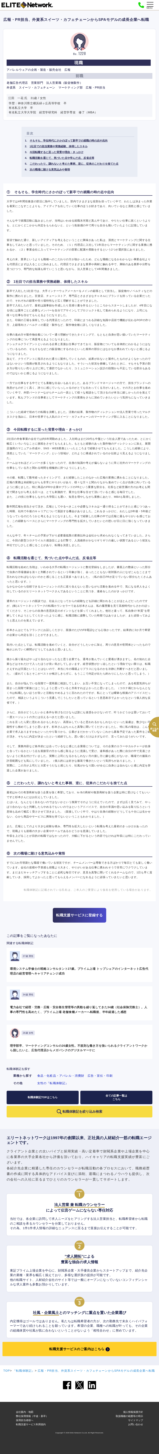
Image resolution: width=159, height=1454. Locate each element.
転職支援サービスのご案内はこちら (77, 1349)
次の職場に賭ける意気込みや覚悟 (50, 169)
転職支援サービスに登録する (79, 915)
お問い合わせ (135, 1424)
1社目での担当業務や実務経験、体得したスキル (59, 146)
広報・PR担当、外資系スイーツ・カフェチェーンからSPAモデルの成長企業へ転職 (96, 1370)
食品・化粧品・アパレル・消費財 (60, 1075)
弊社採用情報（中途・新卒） (32, 1416)
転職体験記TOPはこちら (43, 1097)
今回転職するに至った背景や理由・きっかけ (56, 152)
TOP (6, 1370)
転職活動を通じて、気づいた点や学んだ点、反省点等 (62, 157)
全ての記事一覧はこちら (116, 1097)
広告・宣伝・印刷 (100, 1075)
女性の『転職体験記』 (53, 1083)
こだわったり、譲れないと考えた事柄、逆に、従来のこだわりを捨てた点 (74, 163)
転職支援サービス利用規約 (31, 1424)
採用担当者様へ (24, 1420)
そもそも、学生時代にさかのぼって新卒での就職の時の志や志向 (69, 140)
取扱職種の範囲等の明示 (129, 1416)
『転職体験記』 (24, 1370)
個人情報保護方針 (133, 1412)
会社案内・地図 (24, 1412)
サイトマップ (135, 1420)
